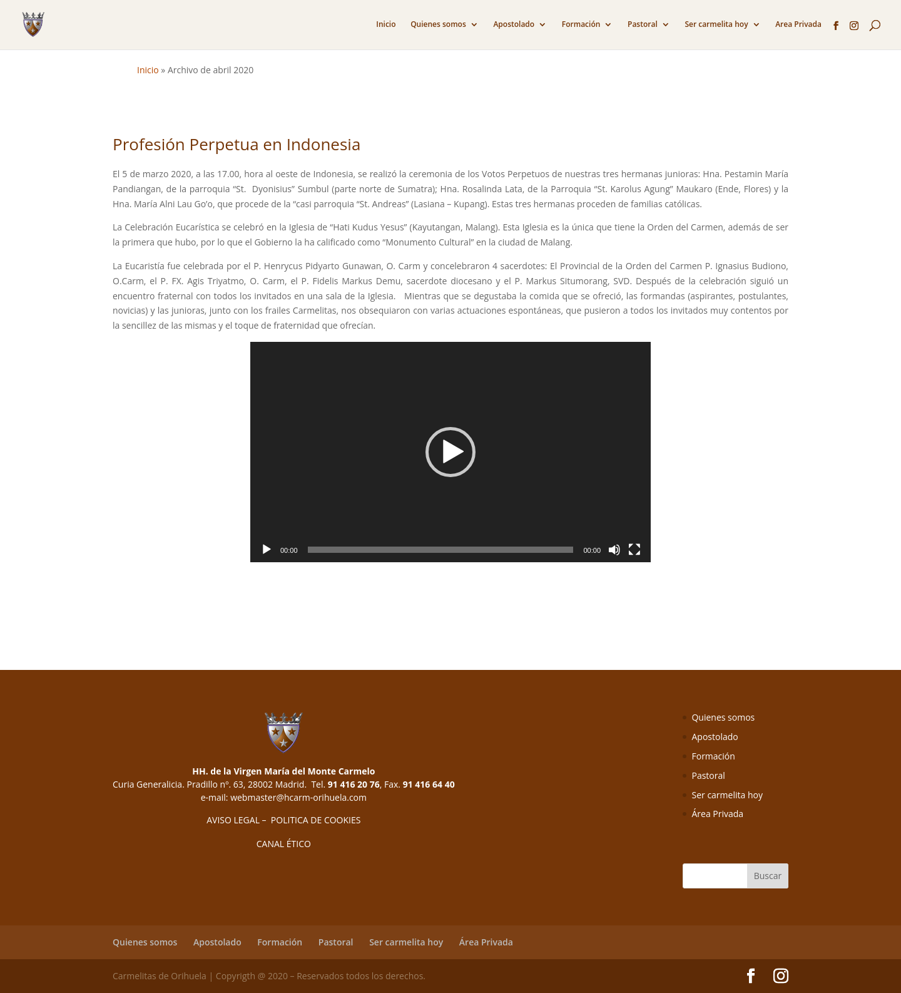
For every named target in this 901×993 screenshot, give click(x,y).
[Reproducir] (266, 549)
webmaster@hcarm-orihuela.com (298, 797)
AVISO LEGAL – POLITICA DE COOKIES (283, 820)
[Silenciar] (614, 549)
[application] (450, 452)
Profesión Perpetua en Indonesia (236, 144)
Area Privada (798, 24)
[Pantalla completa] (634, 549)
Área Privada (717, 814)
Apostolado (513, 24)
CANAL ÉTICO (284, 844)
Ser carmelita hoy (716, 24)
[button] (450, 452)
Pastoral (643, 24)
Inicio (385, 24)
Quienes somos (438, 24)
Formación (581, 24)
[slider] (441, 550)
